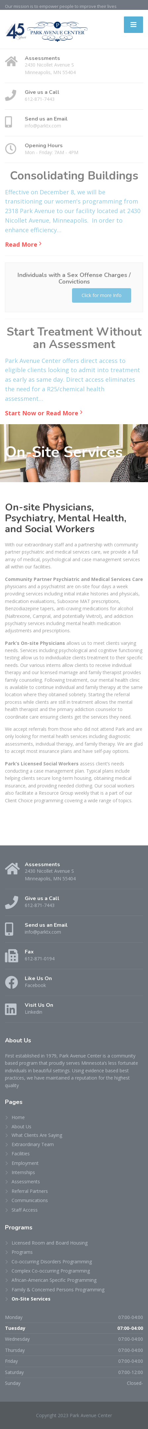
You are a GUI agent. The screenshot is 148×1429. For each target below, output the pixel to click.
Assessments (26, 1181)
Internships (23, 1172)
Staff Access (25, 1210)
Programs (22, 1252)
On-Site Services (31, 1299)
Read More (21, 244)
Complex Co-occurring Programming (51, 1271)
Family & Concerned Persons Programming (58, 1289)
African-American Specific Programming (54, 1280)
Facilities (21, 1153)
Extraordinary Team (33, 1144)
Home (18, 1117)
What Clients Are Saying (37, 1135)
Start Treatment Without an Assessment (74, 338)
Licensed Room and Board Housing (50, 1243)
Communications (30, 1200)
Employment (25, 1163)
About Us (21, 1126)
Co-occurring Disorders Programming (52, 1261)
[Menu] (133, 24)
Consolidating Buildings (74, 175)
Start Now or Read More (41, 413)
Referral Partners (30, 1191)
